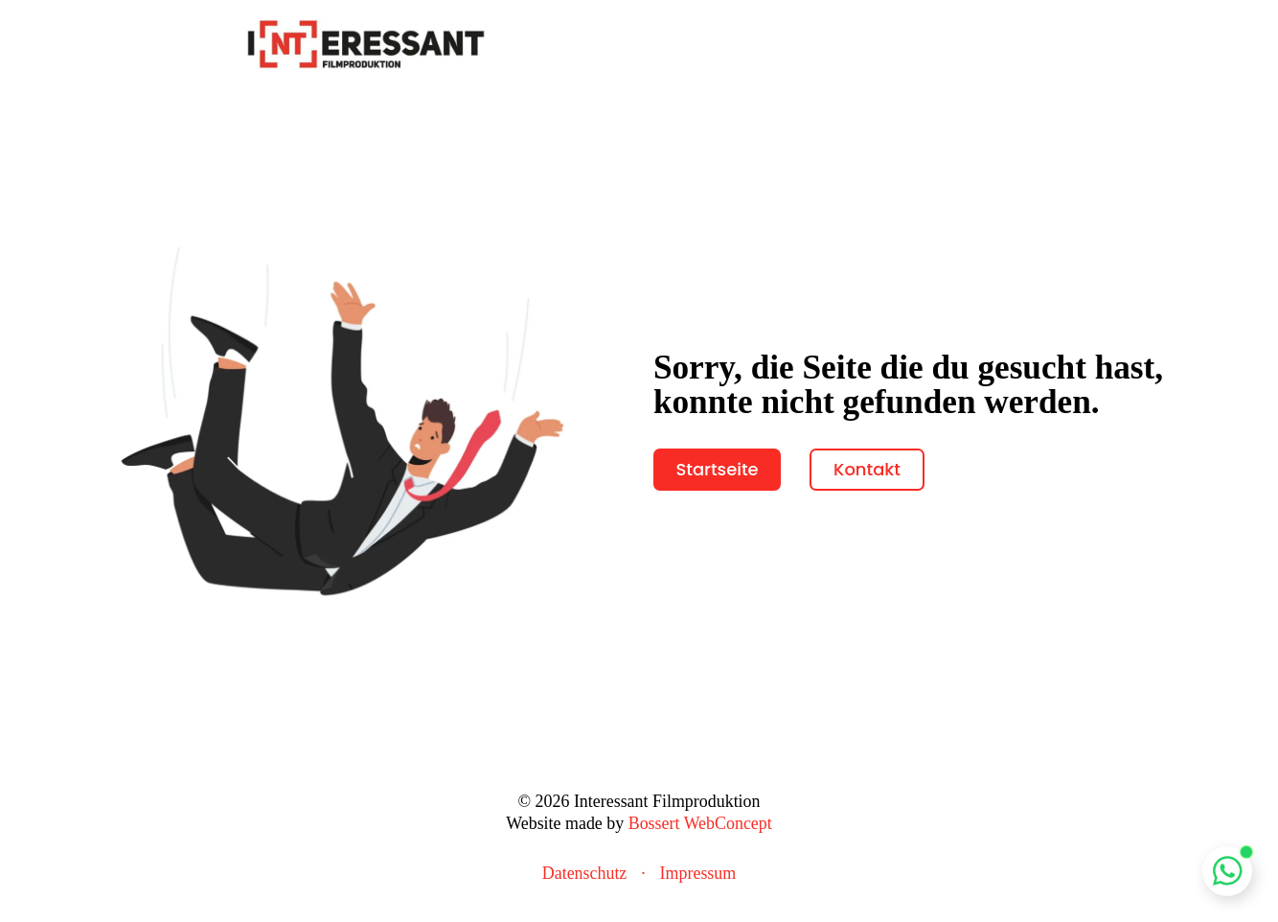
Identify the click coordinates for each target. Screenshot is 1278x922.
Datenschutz (585, 873)
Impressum (698, 873)
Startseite (716, 469)
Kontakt (867, 469)
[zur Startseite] (366, 42)
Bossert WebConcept (700, 823)
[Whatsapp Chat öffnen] (1227, 871)
